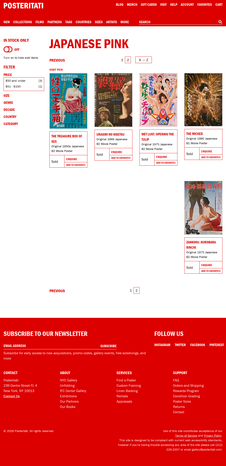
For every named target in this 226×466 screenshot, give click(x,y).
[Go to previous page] (57, 60)
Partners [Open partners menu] (54, 22)
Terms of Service (186, 436)
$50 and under (16, 81)
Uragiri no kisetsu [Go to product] (110, 134)
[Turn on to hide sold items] (8, 49)
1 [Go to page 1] (122, 60)
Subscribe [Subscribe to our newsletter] (108, 346)
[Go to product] (68, 101)
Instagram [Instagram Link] (162, 345)
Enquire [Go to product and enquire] (71, 159)
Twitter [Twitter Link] (180, 345)
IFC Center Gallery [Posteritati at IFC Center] (73, 390)
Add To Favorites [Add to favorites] (75, 165)
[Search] (220, 22)
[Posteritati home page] (23, 6)
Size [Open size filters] (6, 95)
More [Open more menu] (125, 22)
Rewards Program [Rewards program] (186, 390)
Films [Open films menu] (40, 22)
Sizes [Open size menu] (99, 22)
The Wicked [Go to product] (194, 133)
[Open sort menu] (143, 60)
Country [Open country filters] (10, 116)
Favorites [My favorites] (204, 4)
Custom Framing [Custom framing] (129, 385)
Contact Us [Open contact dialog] (12, 396)
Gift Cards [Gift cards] (149, 4)
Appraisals (124, 401)
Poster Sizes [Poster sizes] (182, 401)
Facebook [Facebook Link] (197, 345)
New (7, 22)
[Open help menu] (173, 4)
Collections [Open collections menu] (22, 22)
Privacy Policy (213, 436)
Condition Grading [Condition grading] (186, 396)
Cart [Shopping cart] (218, 4)
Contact (178, 412)
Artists (111, 22)
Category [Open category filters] (11, 123)
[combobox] (180, 22)
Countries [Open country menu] (83, 22)
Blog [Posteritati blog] (119, 4)
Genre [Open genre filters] (8, 102)
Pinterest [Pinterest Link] (216, 345)
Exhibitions (68, 396)
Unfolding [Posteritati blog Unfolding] (67, 385)
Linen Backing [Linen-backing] (127, 390)
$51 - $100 (13, 86)
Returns (179, 406)
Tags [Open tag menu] (68, 22)
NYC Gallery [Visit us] (68, 380)
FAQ (176, 380)
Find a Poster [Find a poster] (126, 380)
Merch (132, 4)
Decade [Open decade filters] (9, 109)
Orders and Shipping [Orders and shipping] (188, 385)
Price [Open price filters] (8, 74)
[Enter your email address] (60, 345)
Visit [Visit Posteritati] (163, 4)
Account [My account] (187, 4)
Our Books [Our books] (67, 406)
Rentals (122, 396)
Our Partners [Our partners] (69, 401)
